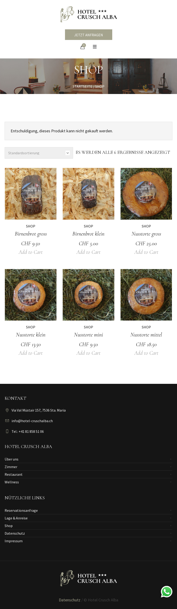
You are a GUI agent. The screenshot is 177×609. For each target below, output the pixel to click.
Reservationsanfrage (21, 510)
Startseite (82, 86)
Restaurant (14, 474)
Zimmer (11, 466)
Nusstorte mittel (146, 334)
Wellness (12, 482)
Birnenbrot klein (88, 233)
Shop (30, 226)
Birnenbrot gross (31, 233)
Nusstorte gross (146, 233)
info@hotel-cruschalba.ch (32, 420)
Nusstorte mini (88, 334)
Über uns (11, 459)
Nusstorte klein (30, 334)
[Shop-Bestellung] (39, 153)
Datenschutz (15, 533)
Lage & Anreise (16, 518)
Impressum (14, 541)
